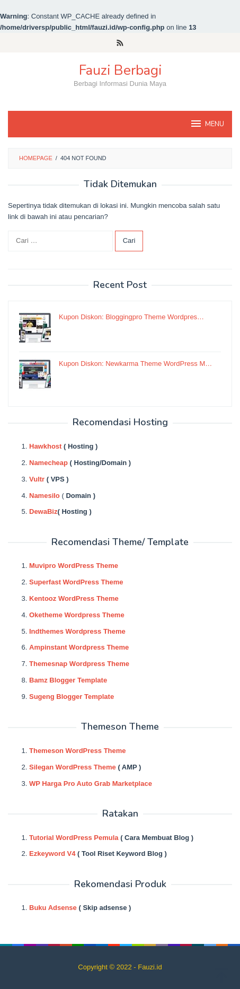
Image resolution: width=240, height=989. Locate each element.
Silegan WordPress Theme (72, 767)
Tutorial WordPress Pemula (74, 838)
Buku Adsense (53, 908)
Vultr (37, 479)
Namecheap (48, 463)
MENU (207, 123)
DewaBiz (43, 511)
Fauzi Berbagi (120, 70)
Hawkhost (45, 446)
